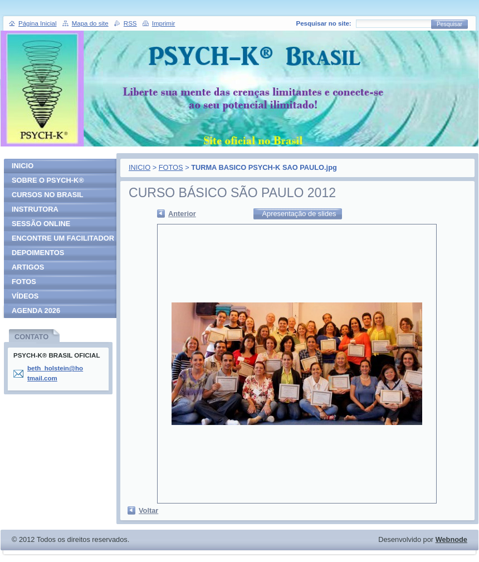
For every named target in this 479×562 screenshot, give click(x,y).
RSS (130, 23)
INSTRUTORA (35, 209)
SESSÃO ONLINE (41, 223)
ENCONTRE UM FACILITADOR (63, 238)
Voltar (148, 510)
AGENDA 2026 (36, 310)
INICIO (139, 167)
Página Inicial (37, 23)
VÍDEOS (25, 296)
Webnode (451, 539)
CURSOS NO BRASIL (48, 194)
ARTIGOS (28, 267)
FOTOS (171, 167)
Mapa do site (90, 23)
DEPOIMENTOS (38, 252)
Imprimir (163, 23)
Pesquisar (449, 24)
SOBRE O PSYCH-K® (48, 180)
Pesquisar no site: (323, 23)
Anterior (182, 213)
